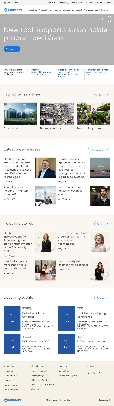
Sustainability (63, 3)
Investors (89, 3)
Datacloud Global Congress (33, 315)
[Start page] (14, 10)
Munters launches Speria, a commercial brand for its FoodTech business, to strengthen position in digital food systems (72, 168)
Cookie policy (65, 400)
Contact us (63, 371)
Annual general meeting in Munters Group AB (16, 191)
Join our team (10, 385)
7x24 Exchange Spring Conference (91, 315)
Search (105, 10)
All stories (102, 224)
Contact (107, 3)
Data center (11, 128)
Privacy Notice (51, 400)
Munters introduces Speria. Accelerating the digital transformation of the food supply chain (18, 242)
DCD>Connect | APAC (35, 342)
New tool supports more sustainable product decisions (15, 265)
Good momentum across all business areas (70, 191)
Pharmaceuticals (51, 128)
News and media (77, 3)
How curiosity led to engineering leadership (73, 263)
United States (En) (12, 2)
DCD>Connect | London (91, 342)
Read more (12, 49)
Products (57, 10)
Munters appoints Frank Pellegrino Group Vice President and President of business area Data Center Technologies (18, 168)
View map (35, 389)
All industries (101, 95)
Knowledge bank (92, 10)
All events (102, 298)
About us (51, 3)
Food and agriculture (90, 128)
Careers (99, 3)
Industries (32, 10)
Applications (45, 10)
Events (7, 380)
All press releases (99, 150)
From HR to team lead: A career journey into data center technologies (72, 238)
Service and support (72, 10)
